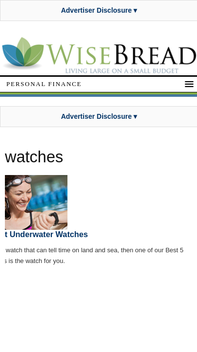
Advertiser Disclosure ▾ (99, 10)
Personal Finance (44, 84)
